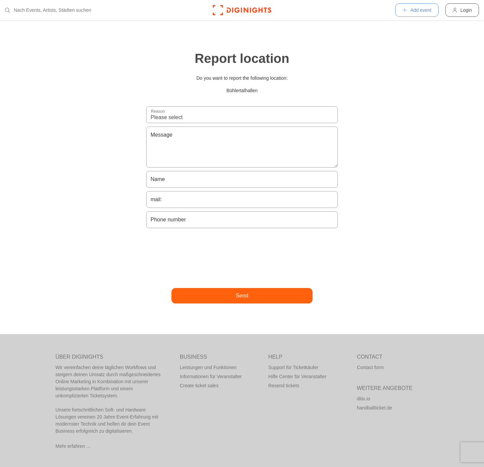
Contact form (370, 367)
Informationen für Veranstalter (211, 376)
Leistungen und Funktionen (208, 367)
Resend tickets (283, 385)
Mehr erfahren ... (72, 446)
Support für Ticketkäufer (293, 367)
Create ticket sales (199, 385)
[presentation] (242, 258)
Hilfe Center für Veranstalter (297, 376)
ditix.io (363, 398)
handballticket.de (374, 407)
